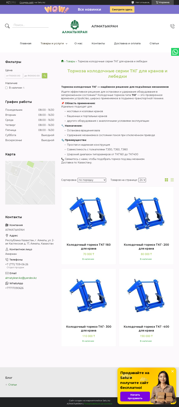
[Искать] (7, 26)
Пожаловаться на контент (98, 403)
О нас (78, 43)
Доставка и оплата (127, 43)
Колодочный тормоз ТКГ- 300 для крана (88, 328)
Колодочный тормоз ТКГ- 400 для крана (146, 328)
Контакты (98, 43)
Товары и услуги (52, 43)
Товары (70, 61)
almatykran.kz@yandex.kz (21, 278)
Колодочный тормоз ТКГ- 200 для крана (146, 246)
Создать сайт (27, 2)
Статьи (154, 43)
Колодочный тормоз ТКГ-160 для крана (89, 246)
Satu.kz (106, 400)
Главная (25, 43)
